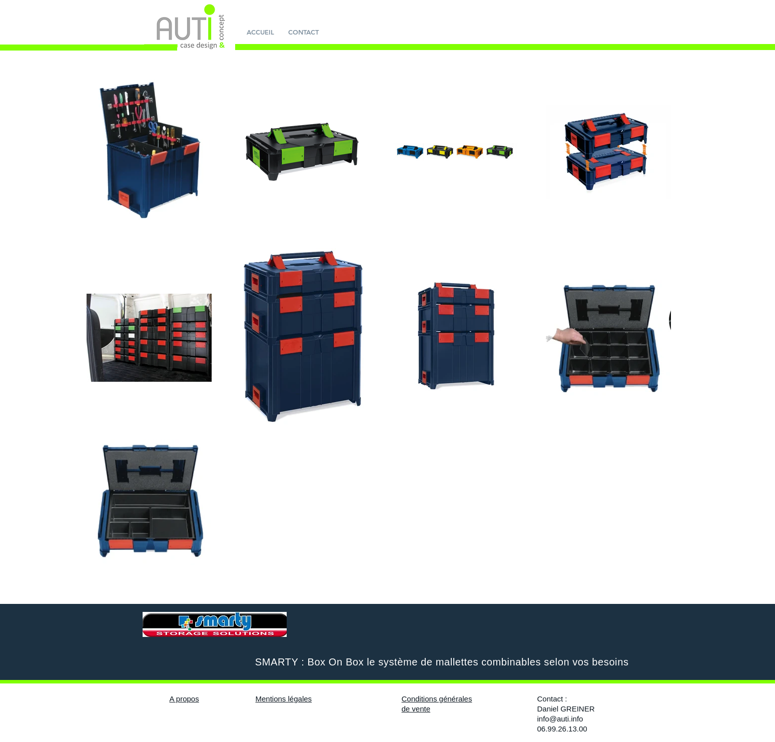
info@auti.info (560, 718)
